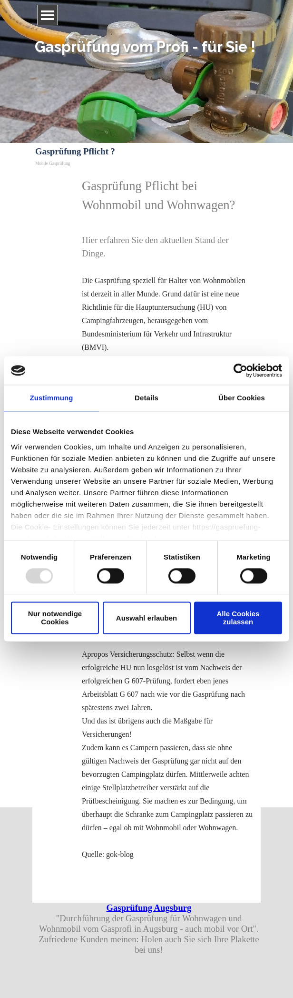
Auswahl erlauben (146, 618)
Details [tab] (146, 398)
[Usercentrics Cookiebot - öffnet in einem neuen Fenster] (240, 370)
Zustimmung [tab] (51, 398)
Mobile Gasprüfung (52, 163)
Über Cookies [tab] (241, 398)
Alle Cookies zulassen (237, 618)
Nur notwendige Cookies (55, 618)
